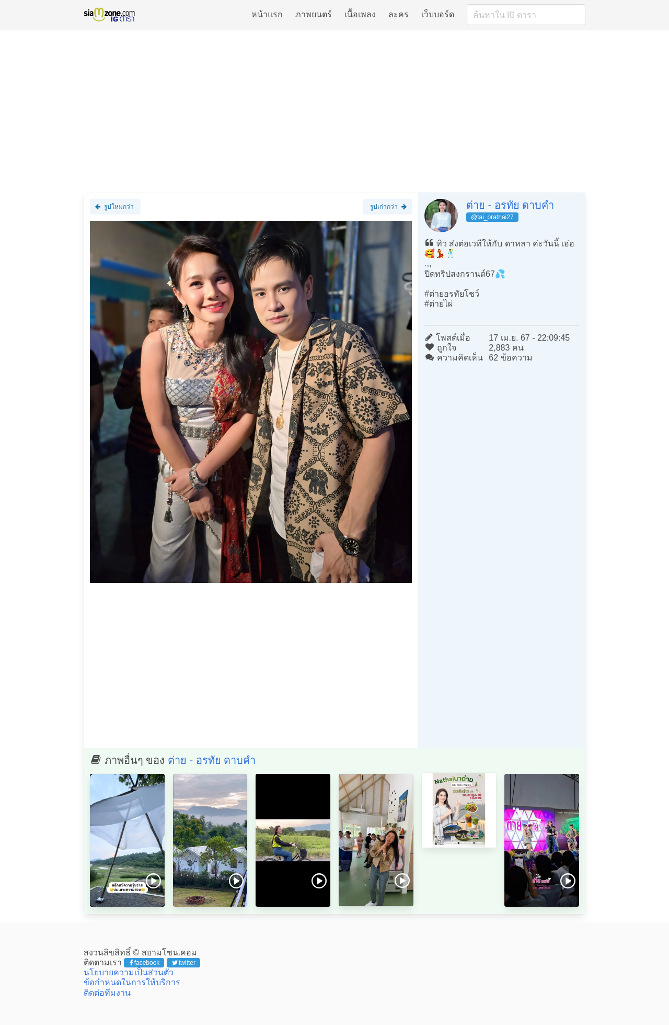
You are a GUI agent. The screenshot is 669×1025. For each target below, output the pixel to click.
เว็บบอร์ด (437, 14)
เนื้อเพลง (360, 14)
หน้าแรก (267, 14)
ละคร (398, 14)
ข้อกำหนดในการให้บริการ (132, 982)
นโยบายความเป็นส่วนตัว (129, 972)
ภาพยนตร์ (313, 14)
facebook (144, 962)
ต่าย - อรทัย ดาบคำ (510, 205)
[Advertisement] (334, 111)
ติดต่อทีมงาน (107, 992)
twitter (183, 962)
